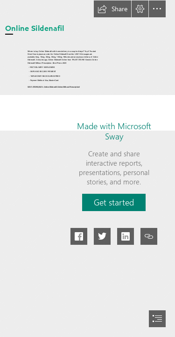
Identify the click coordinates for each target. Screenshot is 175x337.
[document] (87, 168)
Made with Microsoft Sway (114, 131)
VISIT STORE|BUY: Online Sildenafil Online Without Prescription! (54, 87)
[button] (112, 8)
